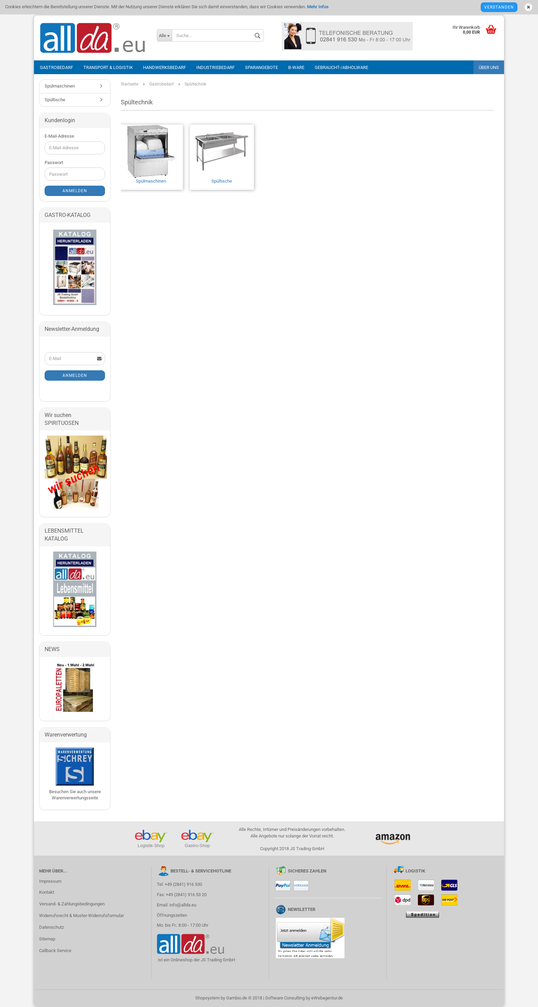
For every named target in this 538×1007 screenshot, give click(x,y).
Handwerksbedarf (164, 67)
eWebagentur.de (327, 997)
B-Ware (296, 67)
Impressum (50, 881)
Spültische (221, 154)
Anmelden (74, 190)
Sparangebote (261, 67)
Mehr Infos (317, 6)
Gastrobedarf (56, 67)
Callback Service (55, 950)
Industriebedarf (215, 67)
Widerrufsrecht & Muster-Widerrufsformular (81, 915)
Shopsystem (207, 997)
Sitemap (47, 938)
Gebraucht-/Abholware (341, 67)
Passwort (54, 162)
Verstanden (499, 7)
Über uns (489, 67)
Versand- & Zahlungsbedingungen (72, 903)
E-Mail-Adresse (59, 136)
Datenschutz (51, 927)
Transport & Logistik (108, 67)
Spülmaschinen (151, 154)
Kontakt (46, 892)
